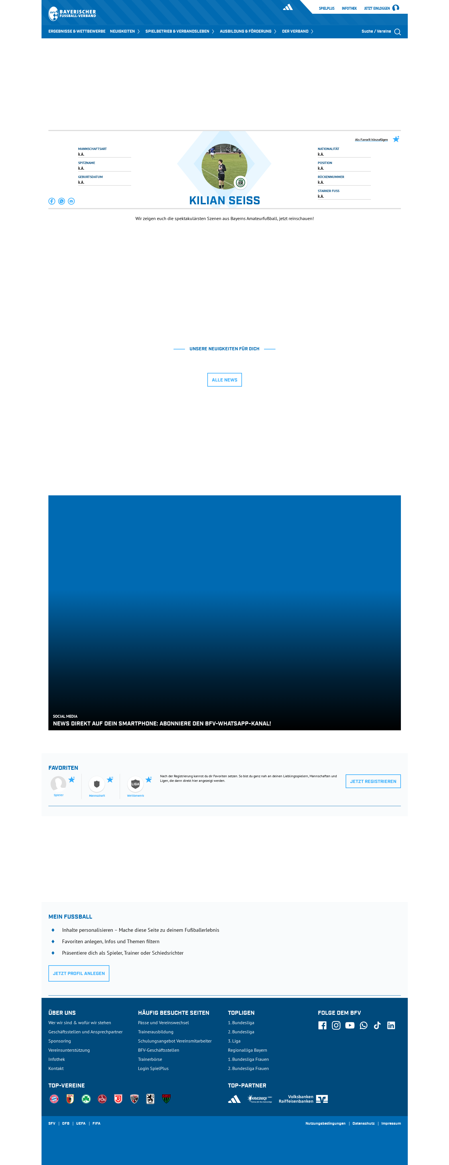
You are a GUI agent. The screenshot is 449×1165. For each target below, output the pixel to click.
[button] (52, 201)
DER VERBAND (298, 31)
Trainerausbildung (156, 1032)
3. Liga (234, 1041)
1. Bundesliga (241, 1022)
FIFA (96, 1124)
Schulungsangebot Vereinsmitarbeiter (175, 1041)
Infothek (349, 8)
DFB (65, 1124)
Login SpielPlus (153, 1068)
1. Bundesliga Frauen (248, 1059)
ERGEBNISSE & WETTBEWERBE (76, 31)
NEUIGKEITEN (125, 31)
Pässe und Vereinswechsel (163, 1022)
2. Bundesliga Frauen (248, 1068)
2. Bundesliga (241, 1032)
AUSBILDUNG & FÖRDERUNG (248, 31)
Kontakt (56, 1068)
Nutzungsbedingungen (326, 1124)
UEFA (81, 1124)
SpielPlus (326, 8)
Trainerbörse (150, 1059)
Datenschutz (363, 1124)
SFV (51, 1124)
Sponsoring (59, 1041)
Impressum (391, 1124)
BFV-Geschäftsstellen (158, 1050)
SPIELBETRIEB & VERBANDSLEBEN (180, 31)
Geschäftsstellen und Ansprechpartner (85, 1032)
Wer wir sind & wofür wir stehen (79, 1022)
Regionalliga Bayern (247, 1050)
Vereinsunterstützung (69, 1050)
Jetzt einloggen (377, 8)
